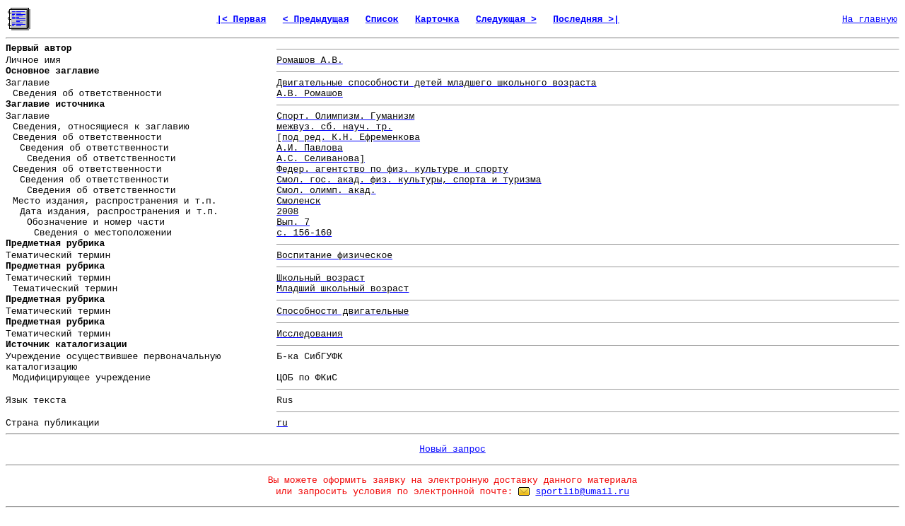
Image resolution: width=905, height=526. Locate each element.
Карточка (437, 19)
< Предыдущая (316, 19)
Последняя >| (586, 19)
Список (382, 19)
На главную (869, 19)
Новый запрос (452, 449)
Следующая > (506, 19)
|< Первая (241, 19)
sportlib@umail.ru (582, 491)
